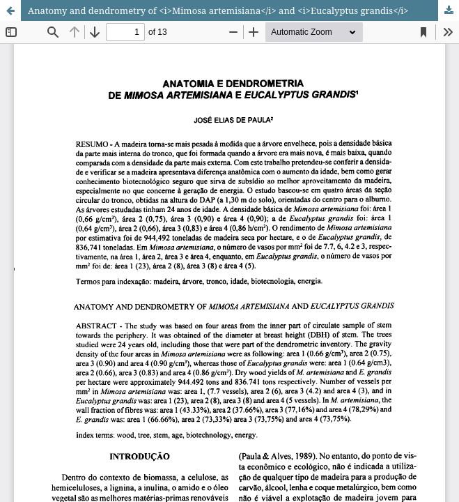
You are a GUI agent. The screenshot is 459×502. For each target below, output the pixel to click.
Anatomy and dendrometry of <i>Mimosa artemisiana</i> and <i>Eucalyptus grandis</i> (218, 10)
